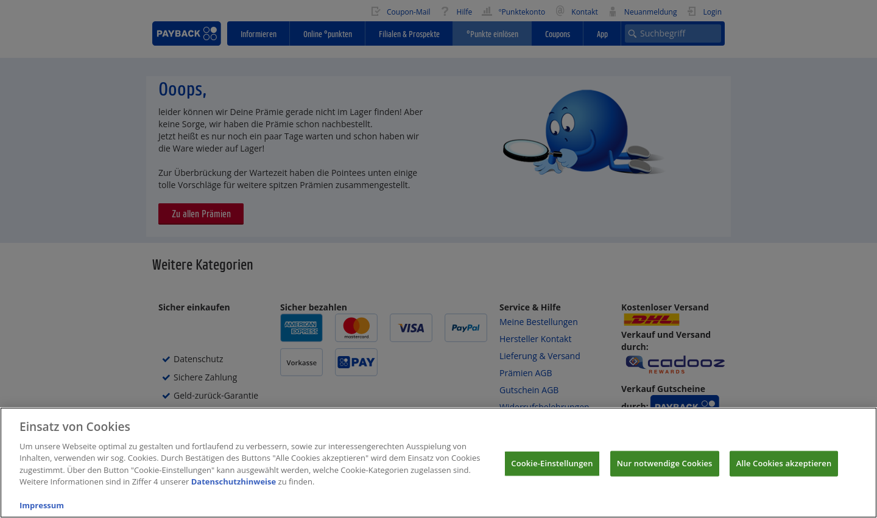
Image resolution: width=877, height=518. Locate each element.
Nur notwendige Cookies (665, 469)
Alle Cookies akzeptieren (784, 469)
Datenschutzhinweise (233, 488)
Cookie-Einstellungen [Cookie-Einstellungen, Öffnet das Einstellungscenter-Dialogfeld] (552, 469)
